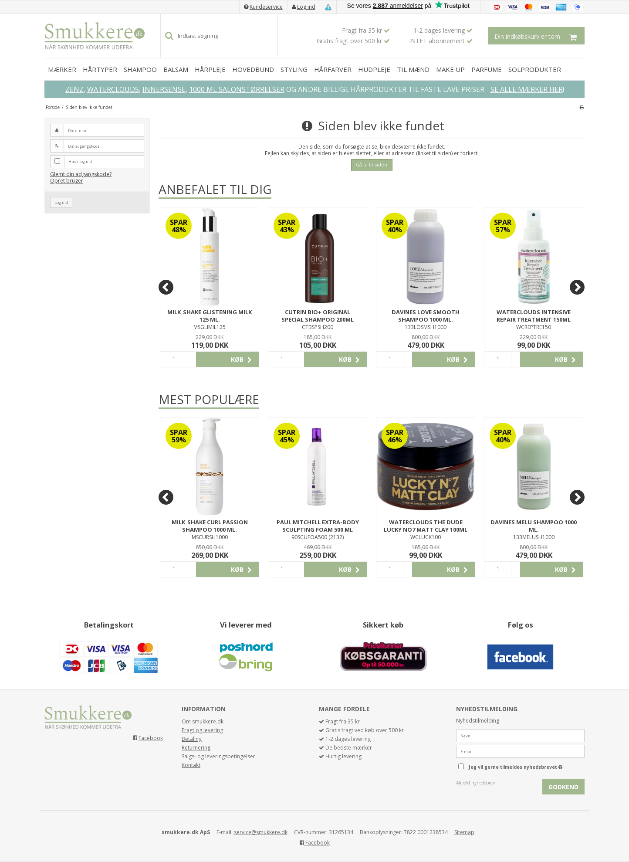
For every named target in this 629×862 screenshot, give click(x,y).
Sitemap (464, 832)
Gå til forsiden (371, 165)
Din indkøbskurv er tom (539, 35)
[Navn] (520, 735)
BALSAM (175, 69)
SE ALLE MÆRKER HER (526, 89)
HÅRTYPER (100, 69)
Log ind (306, 6)
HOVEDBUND (253, 69)
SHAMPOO (140, 69)
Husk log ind (80, 161)
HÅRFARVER (333, 69)
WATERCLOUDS (113, 89)
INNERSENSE (164, 89)
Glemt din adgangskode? (81, 174)
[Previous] (166, 287)
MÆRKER (62, 69)
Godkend (563, 787)
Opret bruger (66, 180)
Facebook (151, 737)
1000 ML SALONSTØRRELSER (236, 89)
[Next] (577, 287)
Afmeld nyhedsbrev (475, 783)
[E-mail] (520, 751)
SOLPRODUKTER (534, 69)
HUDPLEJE (374, 69)
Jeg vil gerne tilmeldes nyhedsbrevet (527, 765)
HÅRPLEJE (210, 69)
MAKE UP (450, 69)
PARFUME (486, 69)
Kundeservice (266, 6)
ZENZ (74, 89)
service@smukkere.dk (260, 832)
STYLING (294, 69)
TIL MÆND (413, 69)
